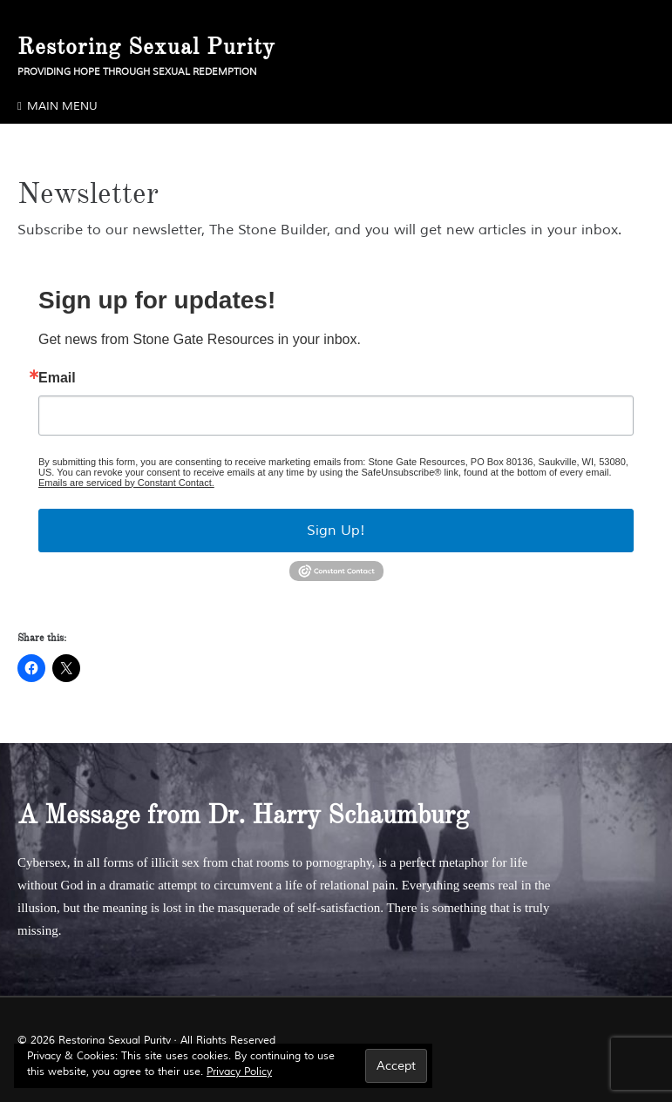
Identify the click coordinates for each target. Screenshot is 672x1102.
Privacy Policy (239, 1071)
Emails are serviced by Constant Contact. (126, 482)
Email (57, 378)
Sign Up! (336, 530)
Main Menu (62, 106)
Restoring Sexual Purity (146, 46)
